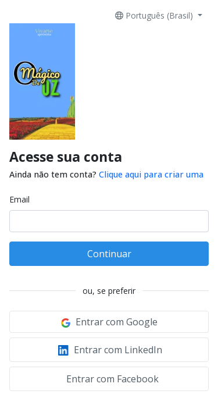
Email (19, 199)
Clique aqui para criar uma (151, 174)
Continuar (109, 253)
